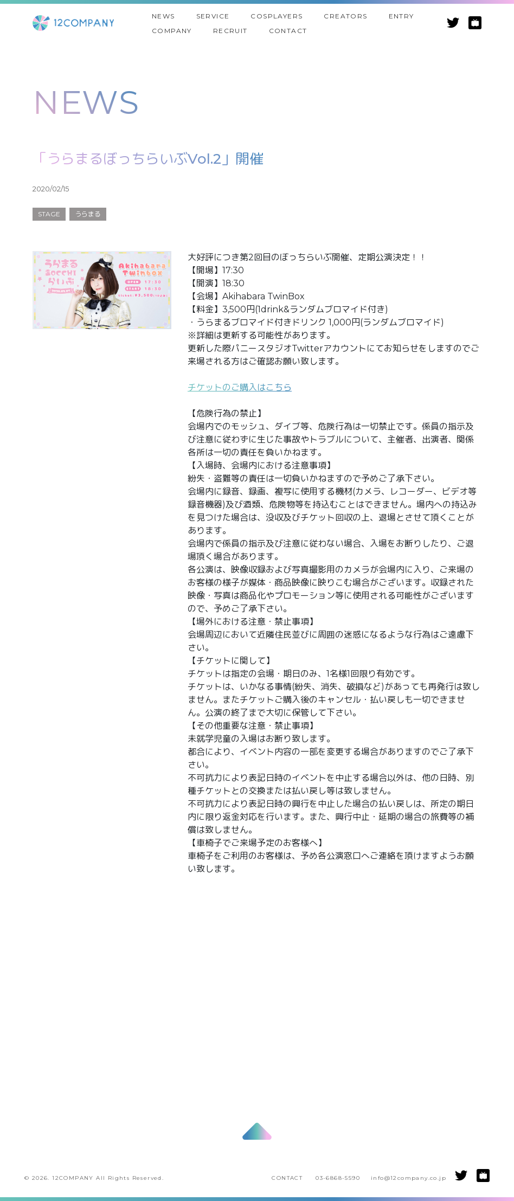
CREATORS (345, 16)
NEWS (163, 16)
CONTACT (288, 31)
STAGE (49, 214)
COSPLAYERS (276, 16)
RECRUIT (230, 31)
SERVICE (213, 16)
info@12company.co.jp (408, 1177)
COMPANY (172, 31)
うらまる (88, 214)
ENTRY (401, 16)
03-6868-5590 (338, 1177)
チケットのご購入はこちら (240, 387)
